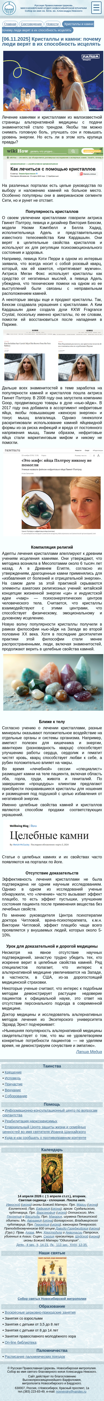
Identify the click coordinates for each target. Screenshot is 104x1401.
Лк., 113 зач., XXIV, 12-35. (69, 1245)
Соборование (16, 1096)
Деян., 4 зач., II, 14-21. (32, 1245)
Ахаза (29, 1232)
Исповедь (13, 1078)
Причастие (14, 1084)
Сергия (49, 1236)
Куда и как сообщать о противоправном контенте (45, 1138)
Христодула (53, 1232)
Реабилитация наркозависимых (31, 1121)
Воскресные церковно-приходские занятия (40, 1312)
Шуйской (81, 1236)
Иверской (13, 1204)
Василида (32, 1216)
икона (26, 1204)
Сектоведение (31, 24)
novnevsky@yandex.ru (71, 1391)
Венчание (13, 1090)
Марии (81, 1204)
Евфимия (43, 1208)
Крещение (13, 1072)
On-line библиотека (20, 1342)
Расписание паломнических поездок (35, 1357)
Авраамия (34, 1220)
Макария (55, 1216)
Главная (10, 24)
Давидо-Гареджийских (71, 1228)
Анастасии (73, 1232)
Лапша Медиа (89, 1052)
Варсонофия (46, 1212)
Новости (52, 24)
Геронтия (14, 1216)
